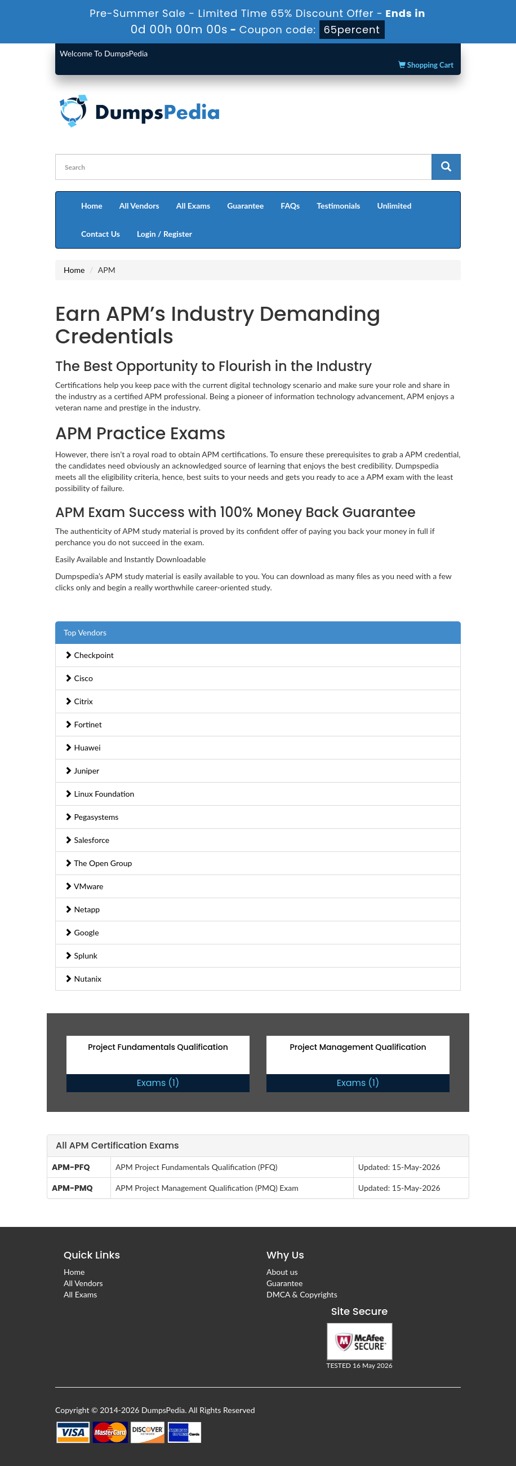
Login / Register (164, 234)
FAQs (290, 205)
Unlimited (394, 205)
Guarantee (245, 205)
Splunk (80, 955)
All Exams (193, 205)
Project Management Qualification (358, 1047)
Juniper (81, 770)
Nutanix (82, 978)
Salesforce (86, 840)
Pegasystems (91, 817)
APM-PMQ (72, 1188)
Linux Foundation (99, 793)
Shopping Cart (425, 64)
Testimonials (338, 205)
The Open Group (98, 863)
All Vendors (139, 205)
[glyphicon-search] (446, 167)
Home (92, 205)
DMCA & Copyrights (301, 1294)
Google (81, 932)
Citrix (78, 701)
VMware (84, 886)
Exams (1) (158, 1082)
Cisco (78, 678)
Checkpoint (89, 655)
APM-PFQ (71, 1167)
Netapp (82, 909)
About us (282, 1272)
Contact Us (100, 234)
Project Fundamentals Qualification (158, 1047)
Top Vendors (85, 632)
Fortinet (83, 724)
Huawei (82, 747)
